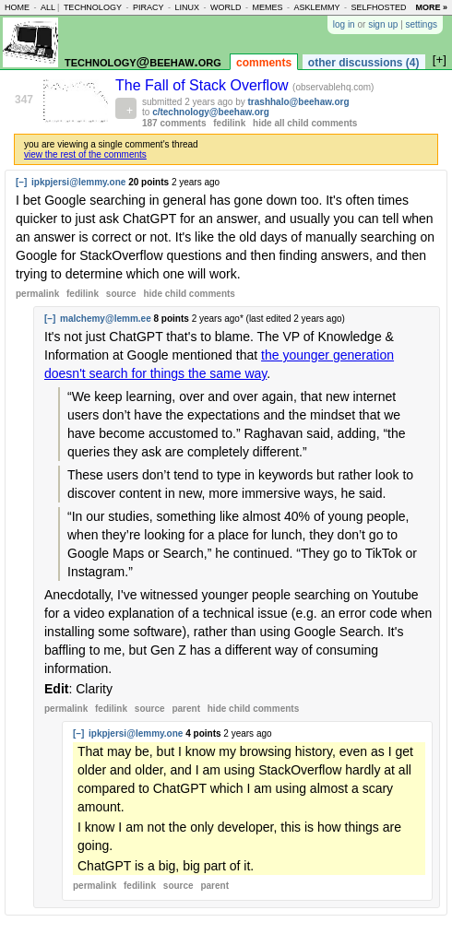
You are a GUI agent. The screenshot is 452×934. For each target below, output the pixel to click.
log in (344, 24)
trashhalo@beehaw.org (299, 102)
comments (263, 62)
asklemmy (316, 7)
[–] (21, 182)
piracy (148, 7)
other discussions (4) (364, 62)
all (48, 7)
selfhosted (378, 7)
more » (431, 7)
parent (186, 708)
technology (93, 7)
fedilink (229, 123)
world (226, 7)
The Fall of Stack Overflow (203, 85)
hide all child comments (305, 123)
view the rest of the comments (85, 154)
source (121, 294)
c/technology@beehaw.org (210, 112)
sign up (383, 24)
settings (421, 24)
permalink (37, 294)
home (17, 7)
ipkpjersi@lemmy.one (78, 182)
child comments (188, 294)
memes (267, 7)
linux (186, 7)
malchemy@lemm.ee (105, 318)
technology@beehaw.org (143, 61)
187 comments (174, 123)
